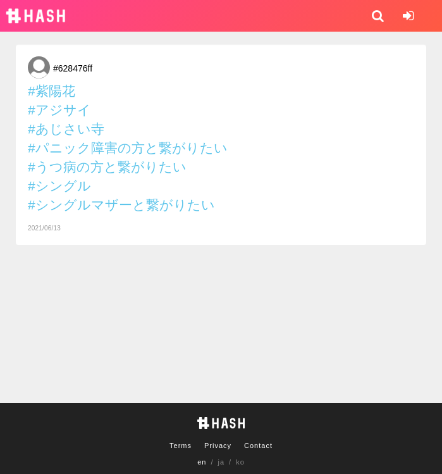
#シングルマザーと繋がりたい (121, 204)
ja (221, 462)
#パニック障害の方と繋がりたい (128, 147)
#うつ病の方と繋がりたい (107, 166)
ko (240, 462)
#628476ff (72, 68)
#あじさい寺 (66, 129)
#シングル (59, 185)
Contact (258, 445)
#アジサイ (59, 110)
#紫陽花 (51, 91)
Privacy (217, 445)
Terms (180, 445)
